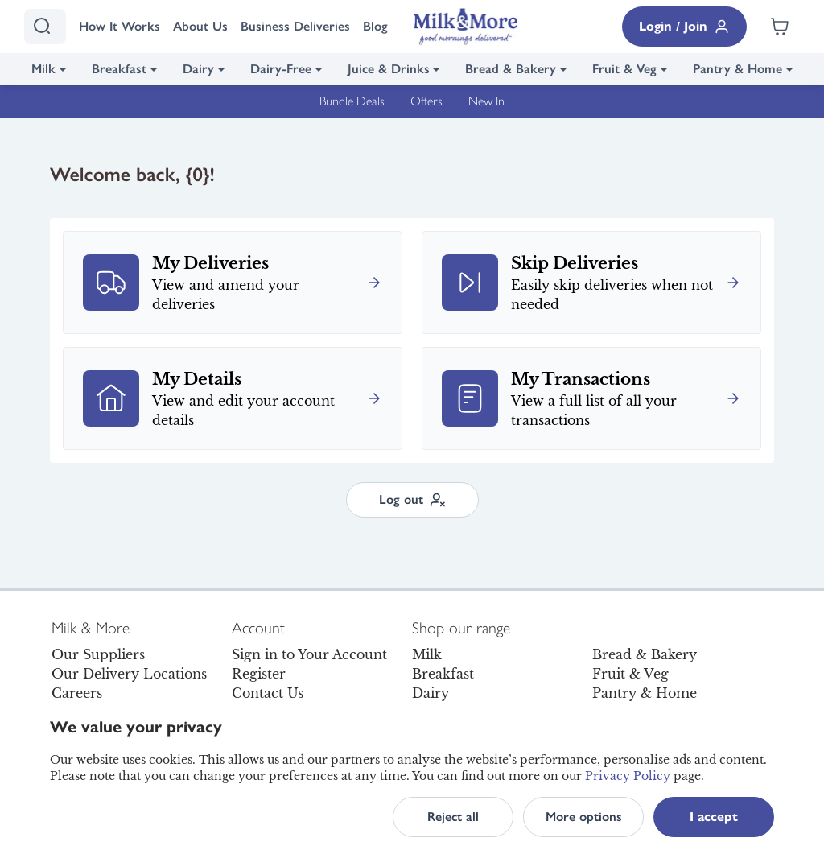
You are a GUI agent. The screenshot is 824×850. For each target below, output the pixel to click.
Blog (375, 26)
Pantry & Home (737, 68)
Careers (77, 693)
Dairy (198, 68)
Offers (426, 101)
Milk (43, 68)
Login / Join (684, 27)
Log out (412, 500)
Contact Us (267, 693)
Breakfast (119, 68)
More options (584, 816)
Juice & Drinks (389, 68)
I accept (714, 816)
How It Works (119, 26)
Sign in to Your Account (309, 654)
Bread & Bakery (510, 68)
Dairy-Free (280, 68)
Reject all (453, 816)
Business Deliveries (295, 26)
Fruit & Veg (624, 68)
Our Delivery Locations (129, 674)
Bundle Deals (352, 101)
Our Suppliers (98, 654)
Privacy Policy (627, 776)
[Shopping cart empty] (780, 26)
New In (486, 101)
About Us (200, 26)
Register (259, 674)
